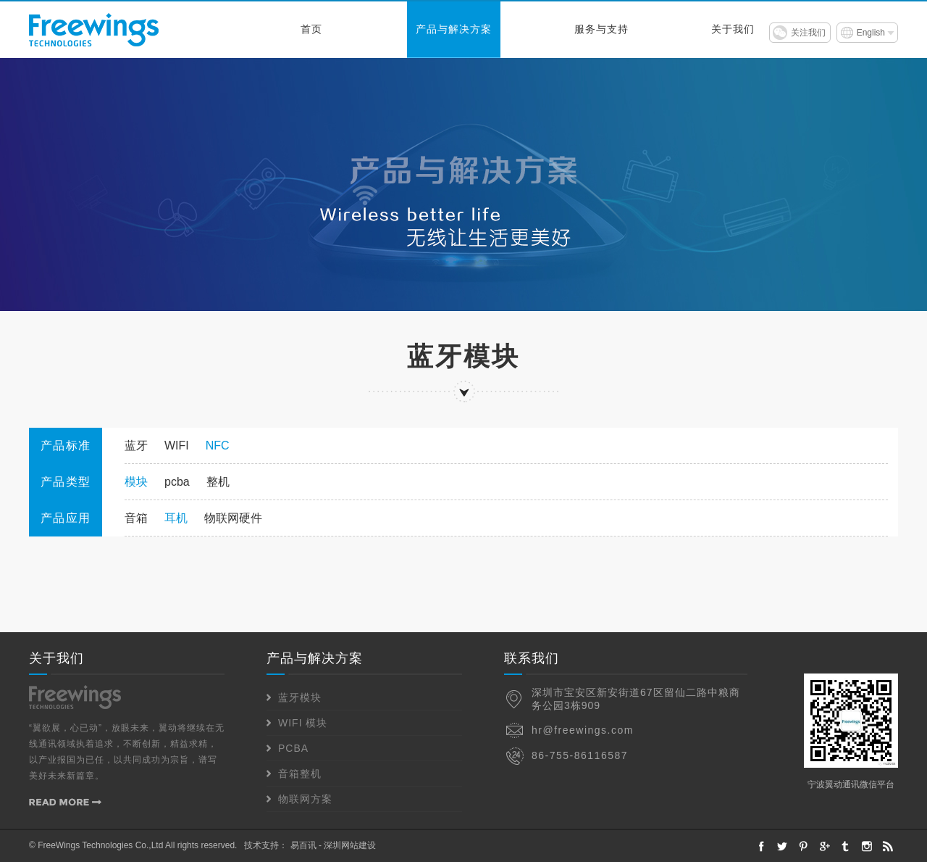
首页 (311, 29)
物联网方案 (305, 799)
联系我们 (531, 658)
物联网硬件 (233, 518)
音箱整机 (300, 773)
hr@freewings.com (583, 730)
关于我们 (733, 29)
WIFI (176, 445)
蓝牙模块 (300, 697)
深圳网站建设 (350, 845)
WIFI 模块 (302, 723)
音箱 (136, 518)
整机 (218, 482)
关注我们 (808, 33)
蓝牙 (136, 445)
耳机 (176, 518)
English (871, 33)
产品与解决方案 (454, 29)
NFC (218, 445)
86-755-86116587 (580, 755)
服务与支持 (601, 29)
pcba (177, 482)
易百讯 (303, 845)
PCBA (293, 748)
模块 (136, 482)
